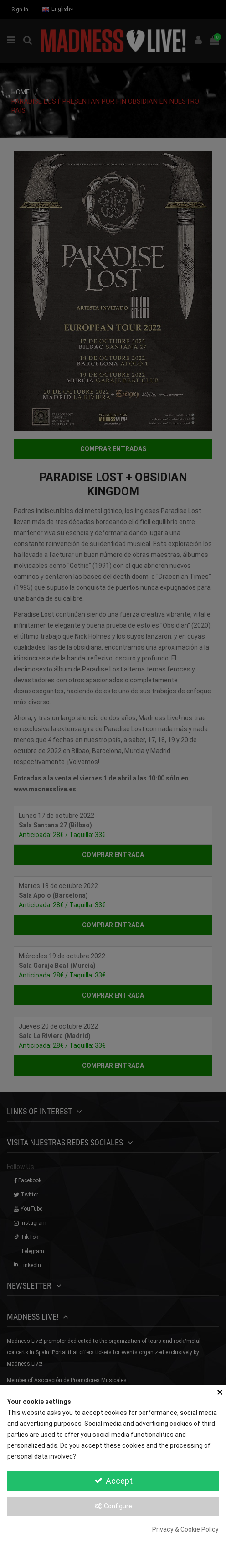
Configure (113, 1506)
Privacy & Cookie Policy (185, 1529)
